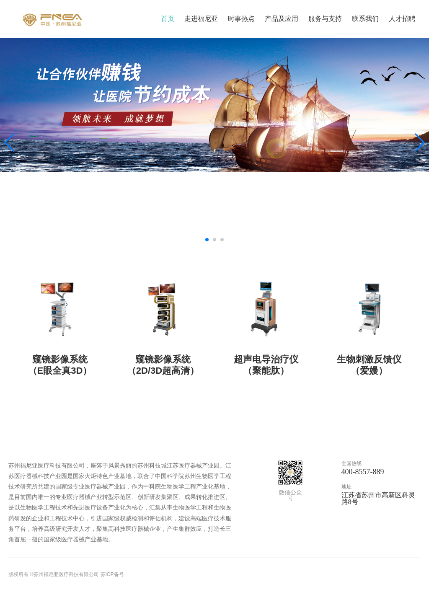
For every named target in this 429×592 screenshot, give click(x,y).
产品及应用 (281, 18)
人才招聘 (402, 18)
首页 (167, 18)
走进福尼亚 (201, 18)
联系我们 (365, 18)
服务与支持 (325, 18)
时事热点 (241, 18)
